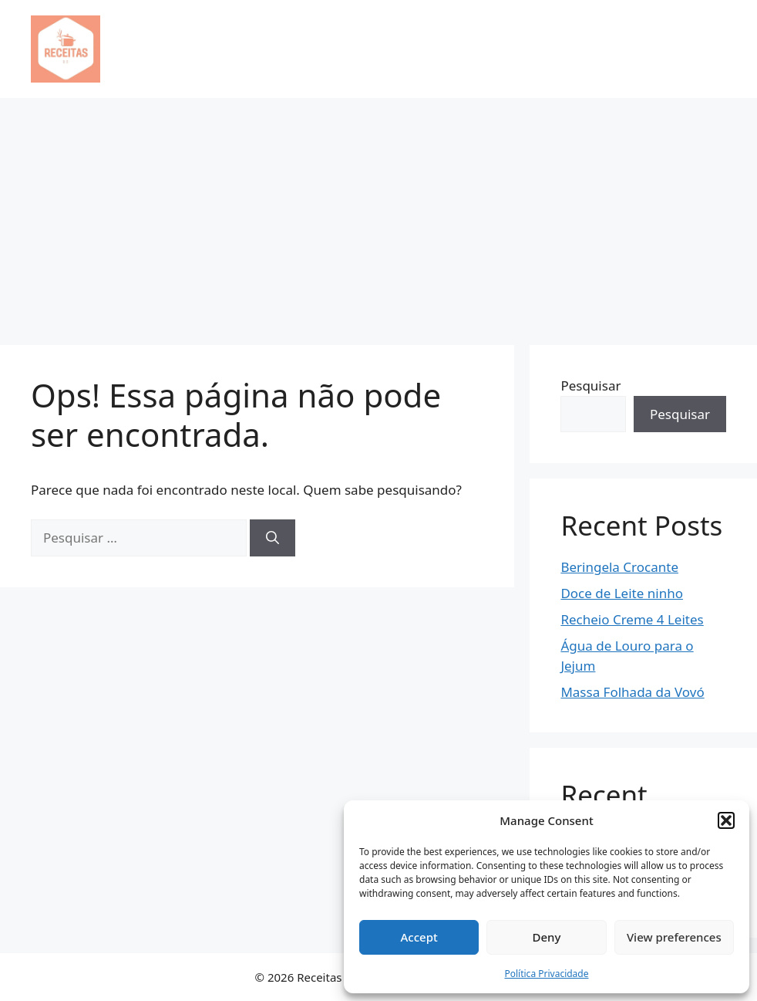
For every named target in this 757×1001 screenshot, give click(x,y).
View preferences (674, 937)
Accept (419, 937)
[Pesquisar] (272, 537)
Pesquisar (590, 385)
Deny (547, 937)
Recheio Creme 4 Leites (631, 619)
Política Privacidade (546, 973)
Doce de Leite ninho (621, 593)
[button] (726, 820)
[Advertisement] (378, 214)
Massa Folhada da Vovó (632, 692)
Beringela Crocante (619, 567)
